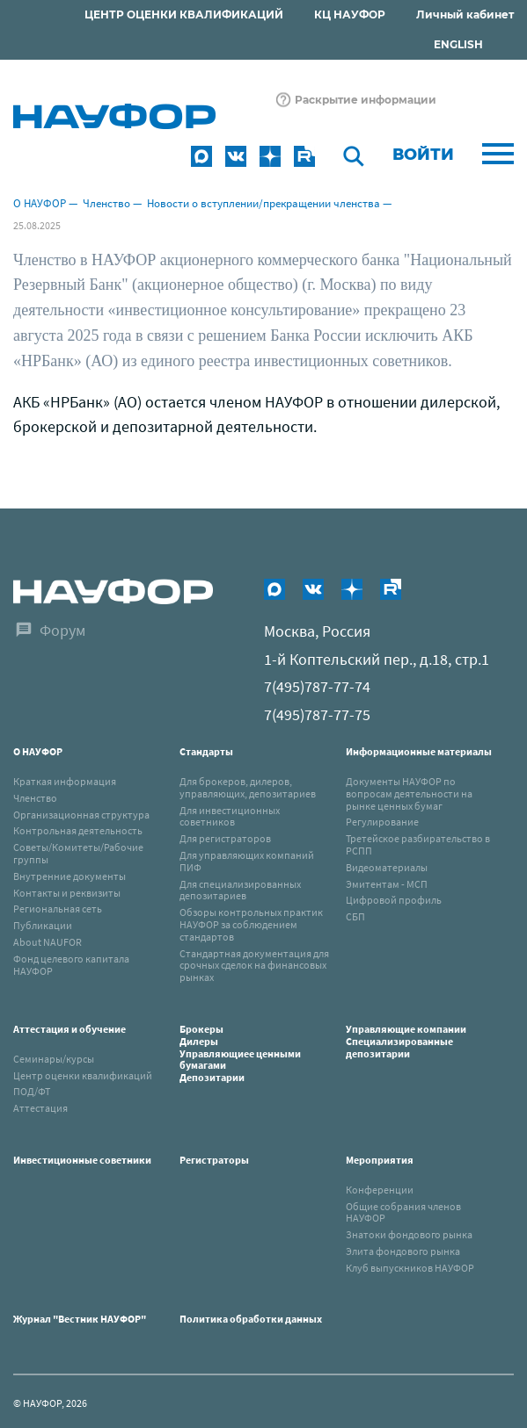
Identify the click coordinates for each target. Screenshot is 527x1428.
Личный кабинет (465, 14)
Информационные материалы (419, 751)
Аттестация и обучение (69, 1028)
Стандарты (206, 751)
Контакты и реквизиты (67, 892)
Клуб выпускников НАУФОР (410, 1267)
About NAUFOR (47, 941)
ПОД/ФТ (31, 1091)
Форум (62, 630)
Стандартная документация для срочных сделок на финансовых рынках (254, 965)
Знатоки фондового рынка (409, 1234)
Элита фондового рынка (403, 1251)
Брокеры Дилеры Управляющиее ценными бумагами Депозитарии (240, 1053)
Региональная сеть (57, 908)
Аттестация (40, 1107)
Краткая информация (64, 781)
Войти (423, 154)
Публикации (42, 925)
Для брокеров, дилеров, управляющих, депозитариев (247, 787)
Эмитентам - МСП (387, 884)
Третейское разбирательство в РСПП (418, 844)
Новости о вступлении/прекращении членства (263, 203)
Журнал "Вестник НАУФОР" (79, 1318)
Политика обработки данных (250, 1318)
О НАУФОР (39, 203)
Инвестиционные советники (82, 1159)
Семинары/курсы (53, 1058)
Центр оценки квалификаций (82, 1075)
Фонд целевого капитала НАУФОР (71, 964)
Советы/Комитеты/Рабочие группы (78, 853)
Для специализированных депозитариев (240, 890)
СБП (355, 916)
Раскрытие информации (365, 99)
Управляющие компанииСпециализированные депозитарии (406, 1041)
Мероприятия (380, 1159)
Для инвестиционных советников (229, 816)
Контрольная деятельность (78, 830)
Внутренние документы (69, 876)
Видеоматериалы (387, 867)
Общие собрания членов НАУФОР (403, 1212)
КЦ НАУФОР (349, 14)
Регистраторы (214, 1159)
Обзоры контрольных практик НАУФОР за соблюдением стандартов (251, 924)
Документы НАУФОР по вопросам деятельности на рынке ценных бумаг (409, 793)
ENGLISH (458, 44)
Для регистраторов (225, 838)
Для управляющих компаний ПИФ (246, 861)
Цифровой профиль (394, 899)
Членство (106, 203)
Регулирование (382, 821)
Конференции (380, 1189)
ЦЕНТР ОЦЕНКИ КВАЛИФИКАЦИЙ (183, 14)
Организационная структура (81, 814)
